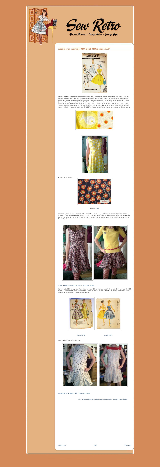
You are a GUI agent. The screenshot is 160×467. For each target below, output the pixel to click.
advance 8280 (90, 399)
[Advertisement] (94, 425)
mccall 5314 (108, 335)
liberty (101, 399)
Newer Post (62, 445)
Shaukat (97, 208)
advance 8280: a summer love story (69, 285)
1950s (84, 399)
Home (95, 445)
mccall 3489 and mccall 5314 (67, 393)
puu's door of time (88, 285)
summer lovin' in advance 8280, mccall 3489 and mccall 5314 (84, 49)
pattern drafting (123, 399)
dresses (97, 399)
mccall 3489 (81, 335)
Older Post (127, 445)
